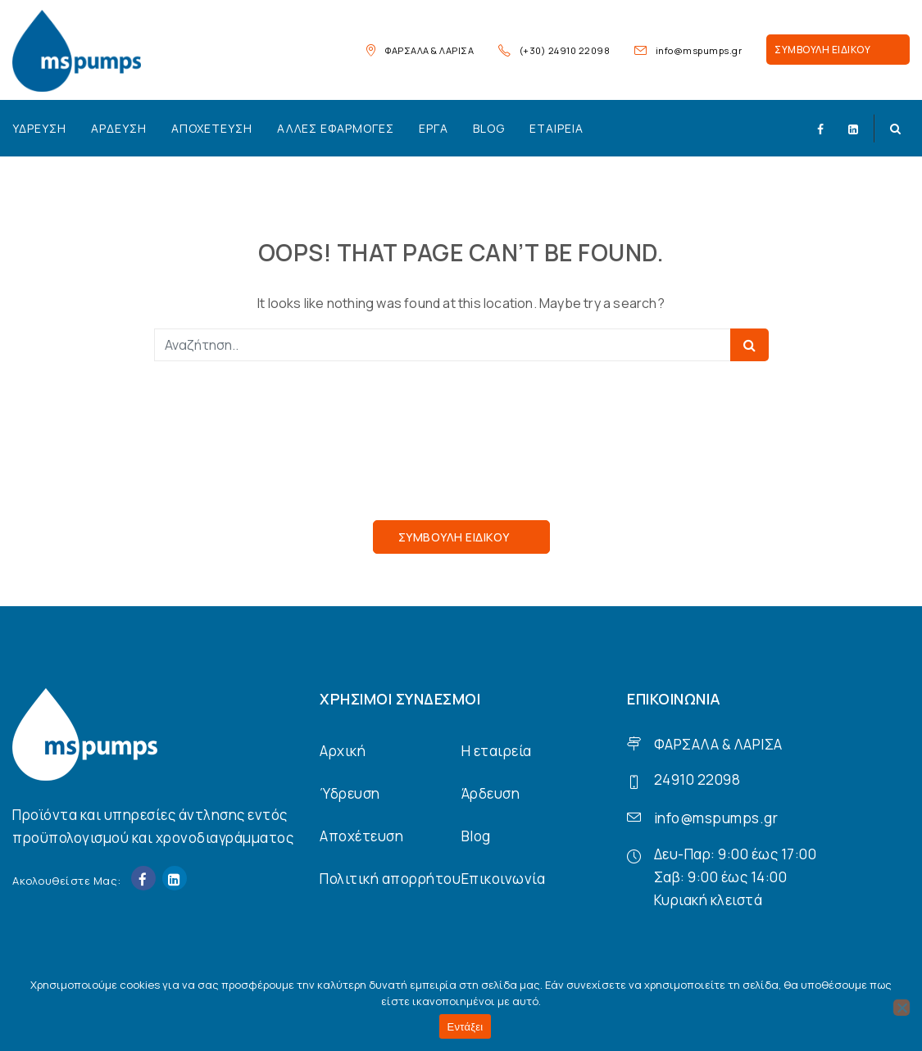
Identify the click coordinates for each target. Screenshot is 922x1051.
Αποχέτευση (211, 128)
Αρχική (343, 750)
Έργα (433, 128)
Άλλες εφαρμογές (335, 128)
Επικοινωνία (503, 878)
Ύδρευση (39, 128)
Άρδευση (119, 128)
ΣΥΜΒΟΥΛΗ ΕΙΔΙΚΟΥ (822, 50)
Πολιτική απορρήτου (390, 878)
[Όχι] (901, 1007)
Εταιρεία (556, 128)
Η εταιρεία (496, 750)
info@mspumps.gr (699, 50)
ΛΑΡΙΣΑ (758, 744)
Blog (489, 128)
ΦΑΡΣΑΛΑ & (693, 744)
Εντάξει (465, 1027)
